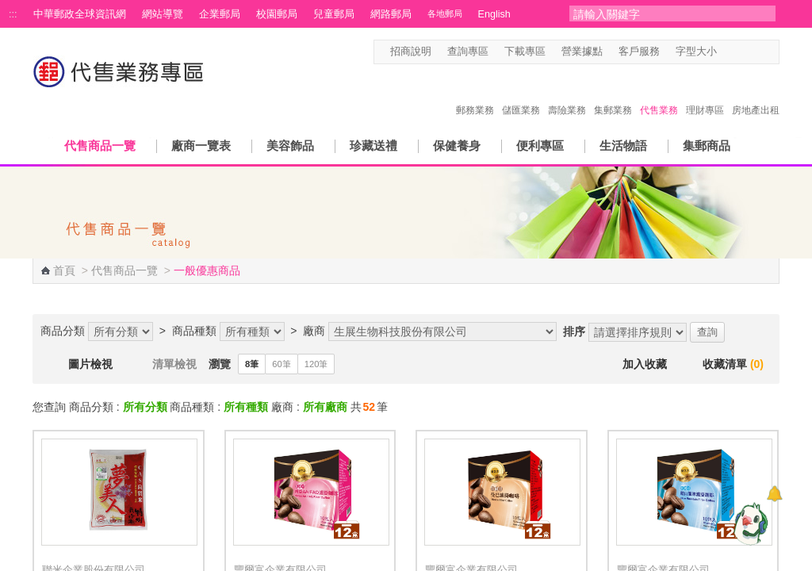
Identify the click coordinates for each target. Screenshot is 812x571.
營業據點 (582, 51)
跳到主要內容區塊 (8, 8)
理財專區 (705, 93)
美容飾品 (290, 145)
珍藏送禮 (373, 145)
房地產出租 (755, 93)
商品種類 (194, 330)
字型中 (742, 52)
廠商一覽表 (201, 145)
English (494, 14)
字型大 (757, 52)
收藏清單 (733, 364)
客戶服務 (639, 51)
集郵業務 (613, 93)
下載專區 (525, 51)
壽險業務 (567, 93)
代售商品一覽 (100, 145)
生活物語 (623, 145)
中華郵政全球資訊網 (79, 14)
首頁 (64, 270)
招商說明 (410, 51)
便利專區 (540, 145)
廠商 (314, 330)
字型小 (727, 52)
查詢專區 (467, 51)
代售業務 (659, 93)
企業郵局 (219, 14)
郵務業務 (475, 93)
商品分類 (62, 330)
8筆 (252, 364)
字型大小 (696, 51)
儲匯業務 (521, 93)
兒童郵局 (333, 14)
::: (13, 14)
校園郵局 (276, 14)
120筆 (316, 364)
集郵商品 (706, 145)
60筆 (281, 364)
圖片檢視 (90, 364)
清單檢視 (174, 364)
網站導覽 (162, 14)
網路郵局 (391, 14)
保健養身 (457, 145)
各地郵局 (444, 13)
